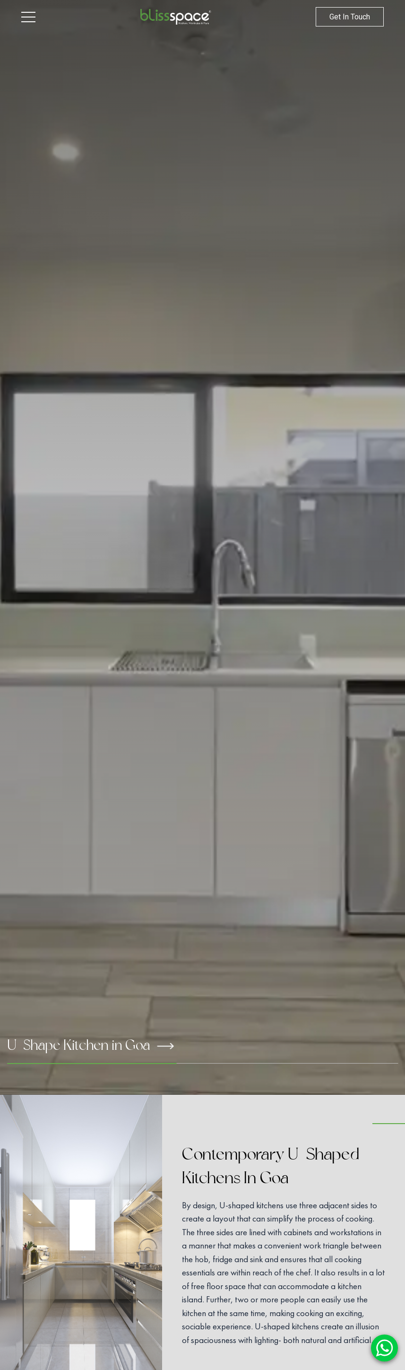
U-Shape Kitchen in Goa (90, 1045)
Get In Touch (349, 16)
